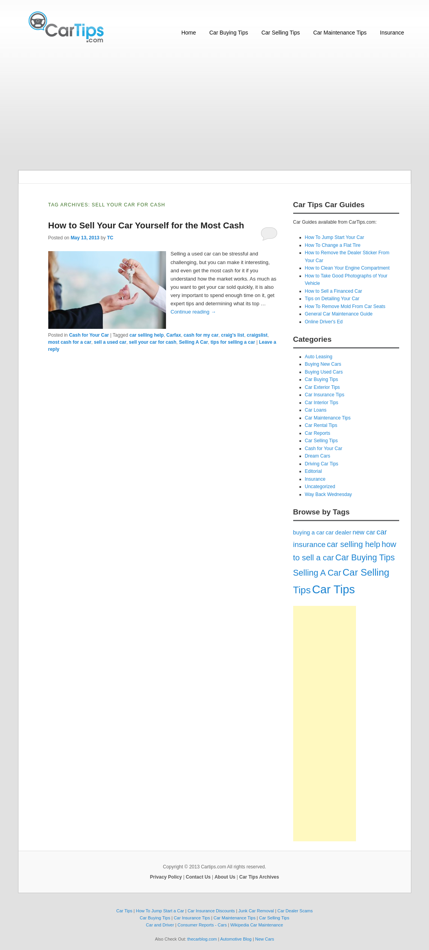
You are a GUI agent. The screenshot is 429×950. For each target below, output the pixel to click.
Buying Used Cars (324, 372)
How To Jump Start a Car (160, 910)
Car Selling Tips (280, 32)
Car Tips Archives (259, 877)
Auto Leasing (318, 356)
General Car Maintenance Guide (339, 314)
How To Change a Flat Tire (333, 245)
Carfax (173, 335)
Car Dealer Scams (295, 910)
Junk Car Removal (256, 910)
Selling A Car (193, 342)
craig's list (232, 335)
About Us (224, 877)
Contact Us (198, 877)
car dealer (338, 532)
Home (188, 32)
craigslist (257, 335)
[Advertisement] (215, 107)
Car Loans (316, 410)
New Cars (264, 939)
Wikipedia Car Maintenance (256, 925)
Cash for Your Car (89, 335)
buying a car (309, 532)
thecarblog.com (202, 939)
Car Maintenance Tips (340, 32)
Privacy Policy (166, 877)
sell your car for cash (153, 342)
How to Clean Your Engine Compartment (347, 268)
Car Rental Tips (321, 425)
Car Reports (317, 433)
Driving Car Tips (321, 464)
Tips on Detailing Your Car (332, 298)
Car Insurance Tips (325, 395)
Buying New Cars (323, 364)
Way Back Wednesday (328, 494)
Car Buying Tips (228, 32)
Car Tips (333, 589)
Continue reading (193, 312)
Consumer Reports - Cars (201, 925)
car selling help (147, 335)
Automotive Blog (236, 939)
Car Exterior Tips (322, 387)
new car (363, 532)
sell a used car (110, 342)
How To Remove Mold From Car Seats (345, 306)
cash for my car (201, 335)
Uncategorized (320, 486)
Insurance (392, 32)
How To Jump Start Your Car (334, 237)
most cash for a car (69, 342)
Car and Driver (160, 925)
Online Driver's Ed (324, 322)
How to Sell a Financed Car (333, 291)
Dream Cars (317, 456)
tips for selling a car (232, 342)
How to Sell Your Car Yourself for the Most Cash (146, 225)
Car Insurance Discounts (211, 910)
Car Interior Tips (321, 402)
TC (110, 238)
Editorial (313, 471)
